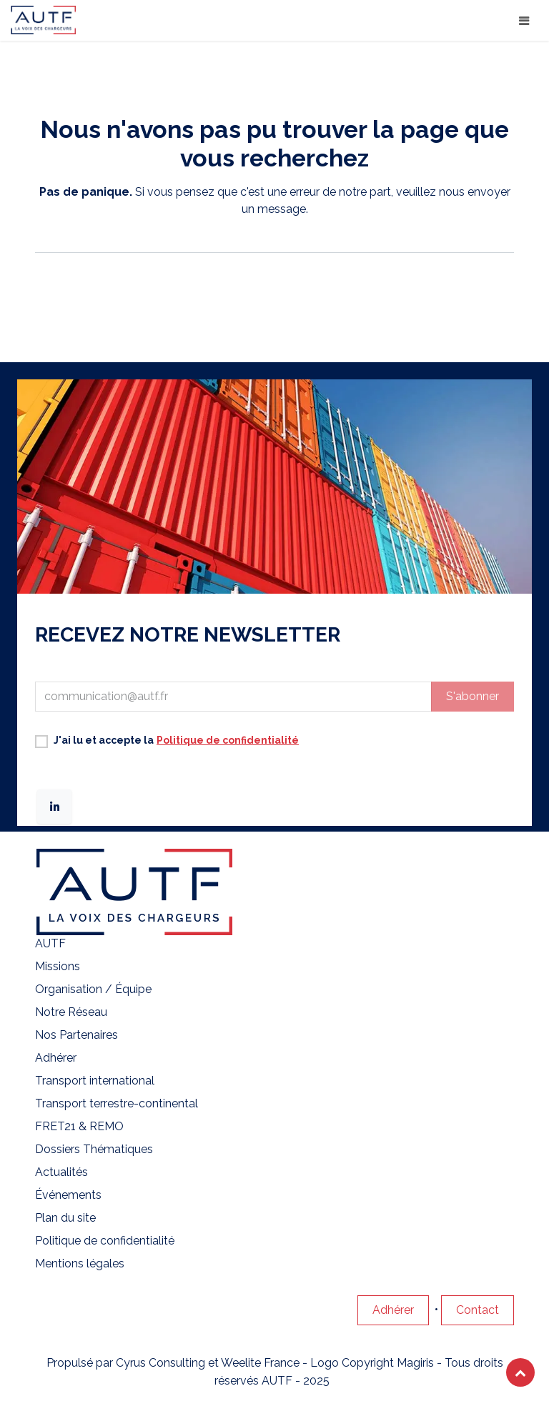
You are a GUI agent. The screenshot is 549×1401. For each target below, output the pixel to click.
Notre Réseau (71, 1012)
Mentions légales (79, 1263)
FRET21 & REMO (81, 1126)
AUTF (50, 943)
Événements (68, 1195)
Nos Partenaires (76, 1035)
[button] (472, 697)
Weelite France (260, 1363)
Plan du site (65, 1218)
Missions (57, 966)
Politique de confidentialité (104, 1240)
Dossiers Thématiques (94, 1149)
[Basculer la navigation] (524, 20)
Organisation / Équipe (93, 989)
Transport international (96, 1080)
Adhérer (55, 1058)
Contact (477, 1310)
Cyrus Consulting (160, 1363)
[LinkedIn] (54, 806)
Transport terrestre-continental (118, 1103)
